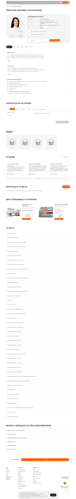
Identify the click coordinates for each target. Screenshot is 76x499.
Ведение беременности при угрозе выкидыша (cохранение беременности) (21, 377)
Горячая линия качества (37, 469)
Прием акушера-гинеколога (12, 417)
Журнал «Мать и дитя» (22, 476)
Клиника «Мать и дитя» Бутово (61, 204)
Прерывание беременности (12, 283)
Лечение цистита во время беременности (15, 310)
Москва (10, 3)
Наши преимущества (21, 466)
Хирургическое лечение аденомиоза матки (15, 261)
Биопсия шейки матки (11, 274)
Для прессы (20, 483)
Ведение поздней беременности (13, 337)
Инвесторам (20, 474)
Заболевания (35, 476)
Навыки (17, 46)
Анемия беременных (11, 390)
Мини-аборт (9, 301)
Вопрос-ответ (35, 471)
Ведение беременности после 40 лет (14, 359)
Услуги (25, 2)
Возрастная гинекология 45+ (12, 238)
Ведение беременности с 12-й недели (14, 364)
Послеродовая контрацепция (13, 252)
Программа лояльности (37, 478)
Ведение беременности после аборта (14, 332)
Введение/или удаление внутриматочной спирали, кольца (18, 279)
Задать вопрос (66, 186)
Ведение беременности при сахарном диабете (16, 355)
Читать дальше (9, 171)
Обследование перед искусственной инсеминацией (17, 292)
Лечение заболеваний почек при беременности (16, 314)
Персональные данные (37, 467)
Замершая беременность (12, 404)
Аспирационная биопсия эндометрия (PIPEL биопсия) (17, 270)
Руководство (20, 471)
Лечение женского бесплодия (13, 395)
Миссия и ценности (21, 464)
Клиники (36, 2)
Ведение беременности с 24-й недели (14, 341)
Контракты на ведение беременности (14, 288)
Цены (29, 2)
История (19, 467)
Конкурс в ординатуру (22, 481)
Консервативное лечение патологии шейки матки (16, 243)
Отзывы (26, 46)
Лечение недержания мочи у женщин (14, 256)
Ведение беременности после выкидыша (15, 328)
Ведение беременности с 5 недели (14, 368)
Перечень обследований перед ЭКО (14, 297)
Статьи (34, 474)
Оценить (67, 482)
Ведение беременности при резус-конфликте (15, 265)
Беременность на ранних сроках (13, 350)
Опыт (14, 46)
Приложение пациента (37, 473)
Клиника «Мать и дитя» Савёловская (27, 205)
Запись (64, 2)
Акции (32, 2)
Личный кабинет (35, 466)
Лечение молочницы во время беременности (16, 323)
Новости (19, 469)
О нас (46, 2)
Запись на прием (64, 454)
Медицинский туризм (21, 479)
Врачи (22, 2)
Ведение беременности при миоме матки (15, 373)
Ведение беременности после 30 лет (14, 346)
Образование (9, 46)
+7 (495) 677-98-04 (57, 2)
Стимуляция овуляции (11, 234)
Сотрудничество (21, 473)
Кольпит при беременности (12, 319)
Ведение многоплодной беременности (14, 386)
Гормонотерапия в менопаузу (12, 399)
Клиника (22, 46)
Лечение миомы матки (11, 305)
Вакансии (19, 478)
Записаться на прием (55, 40)
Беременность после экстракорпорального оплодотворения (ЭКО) (20, 408)
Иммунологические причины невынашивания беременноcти (18, 381)
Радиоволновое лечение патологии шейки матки (16, 247)
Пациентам (41, 2)
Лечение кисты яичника (11, 413)
